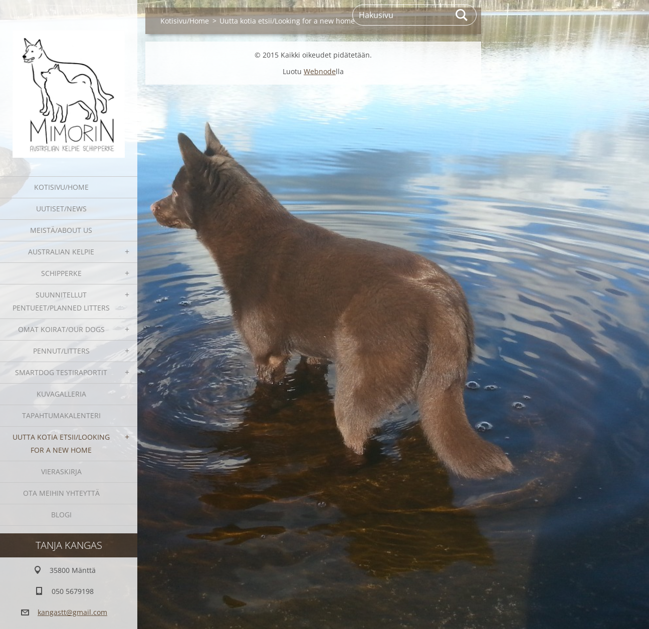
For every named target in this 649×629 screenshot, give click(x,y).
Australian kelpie (61, 251)
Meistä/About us (61, 230)
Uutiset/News (61, 208)
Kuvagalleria (61, 394)
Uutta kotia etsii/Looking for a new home (61, 443)
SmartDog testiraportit (61, 372)
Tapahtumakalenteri (61, 415)
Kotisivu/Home (61, 187)
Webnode (320, 71)
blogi (61, 514)
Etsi (462, 15)
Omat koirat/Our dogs (61, 329)
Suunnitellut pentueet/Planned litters (61, 301)
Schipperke (61, 273)
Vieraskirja (61, 471)
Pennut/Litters (61, 351)
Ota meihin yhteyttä (61, 493)
